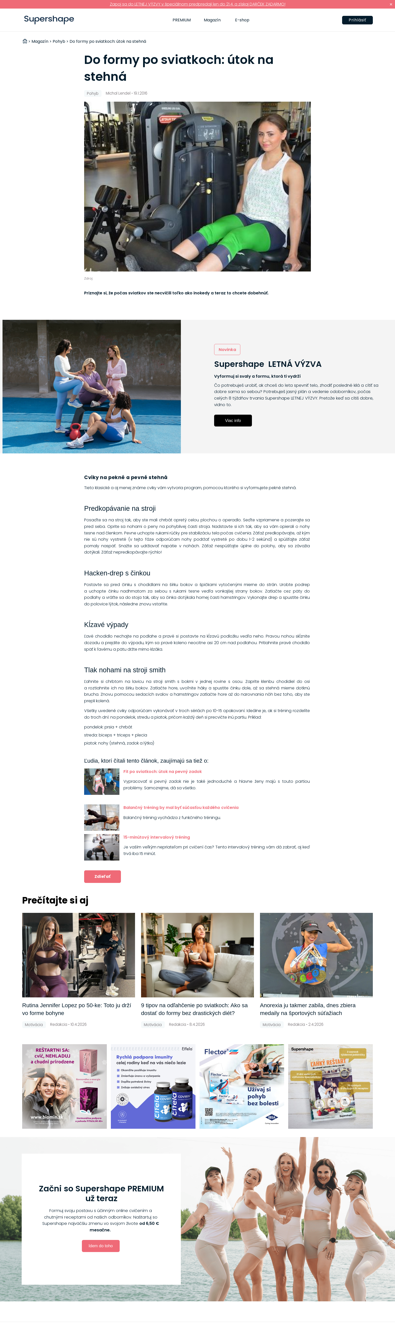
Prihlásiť (357, 20)
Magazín (212, 20)
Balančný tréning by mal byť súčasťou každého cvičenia (181, 807)
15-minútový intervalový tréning (156, 837)
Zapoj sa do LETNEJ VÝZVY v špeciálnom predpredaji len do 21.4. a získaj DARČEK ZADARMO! (197, 4)
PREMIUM (182, 20)
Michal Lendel (118, 93)
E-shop (242, 20)
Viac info (233, 420)
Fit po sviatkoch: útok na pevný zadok (162, 771)
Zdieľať (102, 876)
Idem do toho (100, 1245)
